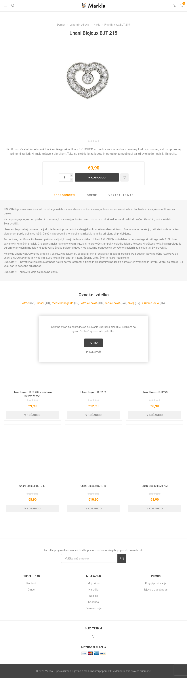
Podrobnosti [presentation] (64, 195)
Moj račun (94, 583)
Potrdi (93, 342)
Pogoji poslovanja (155, 583)
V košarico (97, 177)
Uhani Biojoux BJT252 (93, 392)
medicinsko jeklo (62, 303)
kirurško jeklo (150, 303)
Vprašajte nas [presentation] (121, 195)
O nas (31, 589)
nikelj (131, 303)
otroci (26, 303)
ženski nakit (112, 303)
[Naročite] (89, 558)
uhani (40, 303)
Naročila (93, 589)
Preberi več (93, 352)
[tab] (64, 195)
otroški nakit (89, 303)
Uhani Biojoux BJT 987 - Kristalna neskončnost (32, 394)
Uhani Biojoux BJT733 (155, 485)
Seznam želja (94, 608)
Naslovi (93, 595)
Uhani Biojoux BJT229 (155, 392)
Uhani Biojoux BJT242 (32, 485)
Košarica (93, 602)
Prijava (121, 558)
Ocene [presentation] (92, 195)
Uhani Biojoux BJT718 (93, 485)
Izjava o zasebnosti (155, 589)
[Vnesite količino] (64, 177)
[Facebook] (93, 636)
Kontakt (31, 583)
